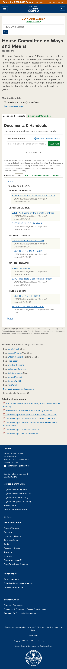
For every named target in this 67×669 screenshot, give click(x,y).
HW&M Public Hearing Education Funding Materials (27, 410)
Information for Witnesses (16, 393)
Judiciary (8, 556)
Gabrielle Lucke (15, 373)
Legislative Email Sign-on (15, 489)
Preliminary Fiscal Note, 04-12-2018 (33, 195)
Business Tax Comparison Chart (28, 306)
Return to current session (49, 2)
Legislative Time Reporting (16, 497)
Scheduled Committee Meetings (18, 583)
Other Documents (40, 175)
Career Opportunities (36, 609)
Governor (8, 532)
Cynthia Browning (16, 365)
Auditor (7, 544)
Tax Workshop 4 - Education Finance (21, 429)
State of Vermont (11, 528)
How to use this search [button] (47, 138)
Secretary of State (12, 548)
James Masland (15, 377)
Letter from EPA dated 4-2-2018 (28, 240)
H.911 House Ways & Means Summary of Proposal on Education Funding (32, 405)
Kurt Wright (13, 385)
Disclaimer (8, 517)
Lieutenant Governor (13, 536)
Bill (26, 175)
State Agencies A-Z (12, 560)
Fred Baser (13, 361)
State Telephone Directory (16, 564)
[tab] (14, 116)
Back (10, 181)
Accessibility (31, 613)
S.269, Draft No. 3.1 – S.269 (26, 296)
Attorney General (12, 540)
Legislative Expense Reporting (17, 501)
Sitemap (7, 605)
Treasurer (8, 552)
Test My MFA (10, 505)
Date (19, 175)
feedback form (49, 627)
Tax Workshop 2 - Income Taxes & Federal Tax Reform (29, 418)
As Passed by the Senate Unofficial (33, 212)
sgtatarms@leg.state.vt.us (17, 466)
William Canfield (15, 357)
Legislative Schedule (13, 587)
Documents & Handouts (14, 116)
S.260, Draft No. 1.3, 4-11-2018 (27, 251)
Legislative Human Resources (17, 493)
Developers (33, 635)
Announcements (11, 579)
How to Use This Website (15, 509)
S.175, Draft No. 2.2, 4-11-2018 (27, 223)
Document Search (33, 139)
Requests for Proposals (14, 613)
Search (54, 143)
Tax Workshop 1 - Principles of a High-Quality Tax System (30, 414)
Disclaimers (18, 605)
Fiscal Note (21, 268)
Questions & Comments (14, 609)
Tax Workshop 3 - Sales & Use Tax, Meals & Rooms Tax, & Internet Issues (30, 424)
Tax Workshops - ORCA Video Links (20, 433)
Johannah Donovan (17, 369)
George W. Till (14, 381)
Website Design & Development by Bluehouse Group (33, 646)
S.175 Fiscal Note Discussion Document (32, 278)
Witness (57, 175)
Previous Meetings (13, 106)
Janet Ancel (13, 349)
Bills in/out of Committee (39, 116)
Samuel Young (14, 353)
